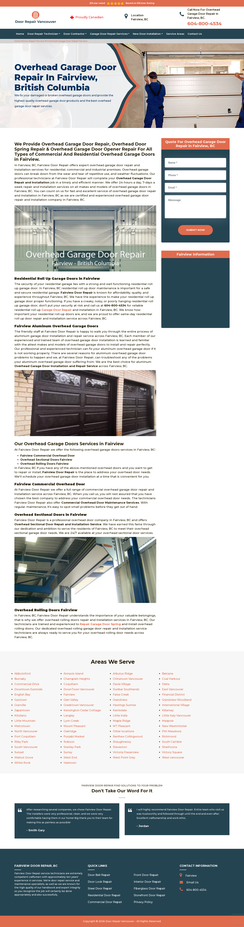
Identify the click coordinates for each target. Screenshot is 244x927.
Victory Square (172, 752)
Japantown (22, 710)
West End (70, 757)
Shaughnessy (122, 741)
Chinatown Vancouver (128, 678)
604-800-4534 (204, 23)
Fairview (69, 694)
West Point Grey (124, 757)
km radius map (195, 293)
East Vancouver (172, 689)
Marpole (168, 720)
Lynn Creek (71, 720)
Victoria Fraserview (126, 752)
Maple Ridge (121, 720)
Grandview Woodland (176, 699)
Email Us (192, 882)
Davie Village (121, 684)
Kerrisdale (120, 710)
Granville (20, 705)
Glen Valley (71, 699)
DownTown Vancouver (79, 689)
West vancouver (173, 757)
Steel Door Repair (100, 888)
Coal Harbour (171, 678)
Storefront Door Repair (149, 895)
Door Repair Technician (42, 33)
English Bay (22, 694)
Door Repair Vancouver (120, 921)
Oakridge (70, 731)
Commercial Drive (26, 684)
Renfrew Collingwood (128, 736)
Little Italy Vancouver (176, 715)
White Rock (22, 762)
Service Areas (175, 33)
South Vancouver (26, 747)
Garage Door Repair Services (109, 33)
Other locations (123, 731)
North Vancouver (25, 731)
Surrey (68, 752)
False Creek (121, 694)
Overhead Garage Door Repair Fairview (66, 41)
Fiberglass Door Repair (149, 888)
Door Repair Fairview (34, 41)
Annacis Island (73, 673)
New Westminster (174, 726)
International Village (175, 705)
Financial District (173, 694)
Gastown (20, 699)
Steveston (120, 747)
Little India (120, 715)
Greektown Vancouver (79, 705)
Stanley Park (72, 747)
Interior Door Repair (147, 881)
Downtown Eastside (28, 689)
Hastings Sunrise (124, 705)
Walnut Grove (23, 757)
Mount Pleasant (75, 726)
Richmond (169, 736)
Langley (69, 715)
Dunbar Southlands (126, 689)
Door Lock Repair (100, 881)
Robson (69, 741)
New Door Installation (147, 33)
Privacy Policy (143, 902)
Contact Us (195, 33)
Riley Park (21, 741)
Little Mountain (24, 720)
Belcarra (167, 673)
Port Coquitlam (25, 736)
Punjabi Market (74, 736)
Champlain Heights (77, 678)
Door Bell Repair (99, 875)
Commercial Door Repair (105, 902)
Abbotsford (22, 673)
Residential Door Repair (104, 895)
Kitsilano (20, 715)
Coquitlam (71, 684)
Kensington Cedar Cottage (82, 710)
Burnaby (20, 678)
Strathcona (169, 747)
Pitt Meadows (171, 731)
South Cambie (172, 741)
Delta (165, 684)
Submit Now (195, 229)
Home (20, 33)
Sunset (19, 752)
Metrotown (22, 726)
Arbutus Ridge (123, 673)
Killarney (168, 710)
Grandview (120, 699)
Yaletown (70, 762)
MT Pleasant (121, 726)
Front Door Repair (146, 875)
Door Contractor (74, 33)
